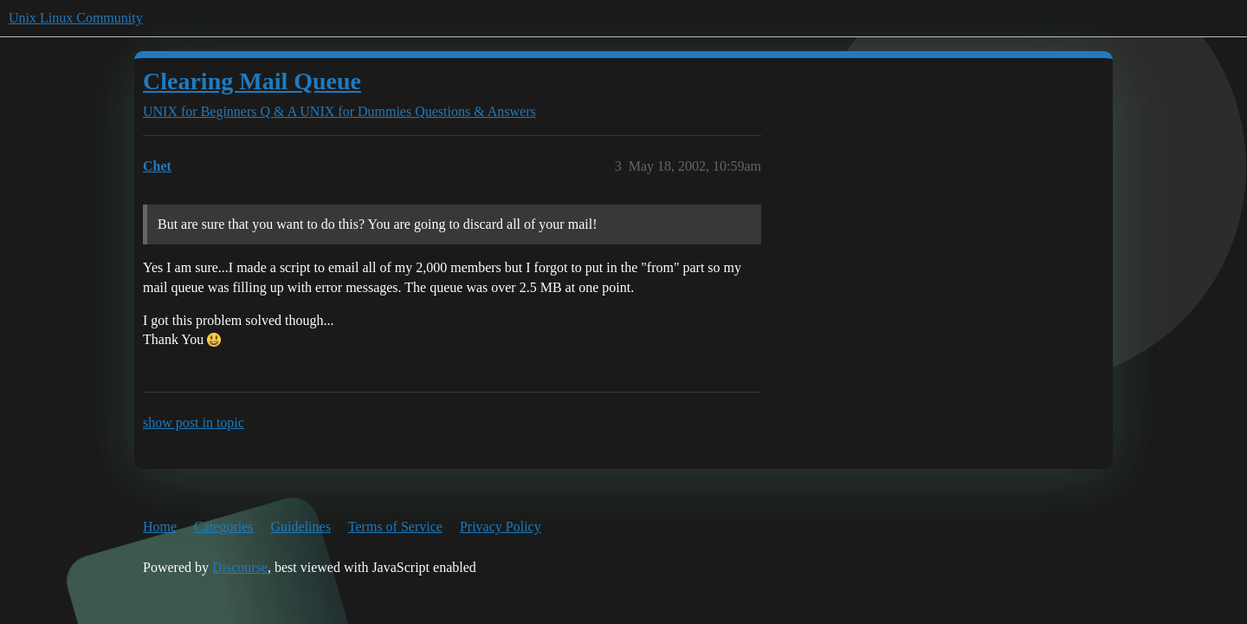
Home (160, 526)
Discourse (240, 567)
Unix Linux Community (76, 17)
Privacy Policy (500, 526)
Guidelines (301, 526)
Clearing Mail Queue (252, 81)
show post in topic (193, 422)
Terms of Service (395, 526)
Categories (223, 526)
